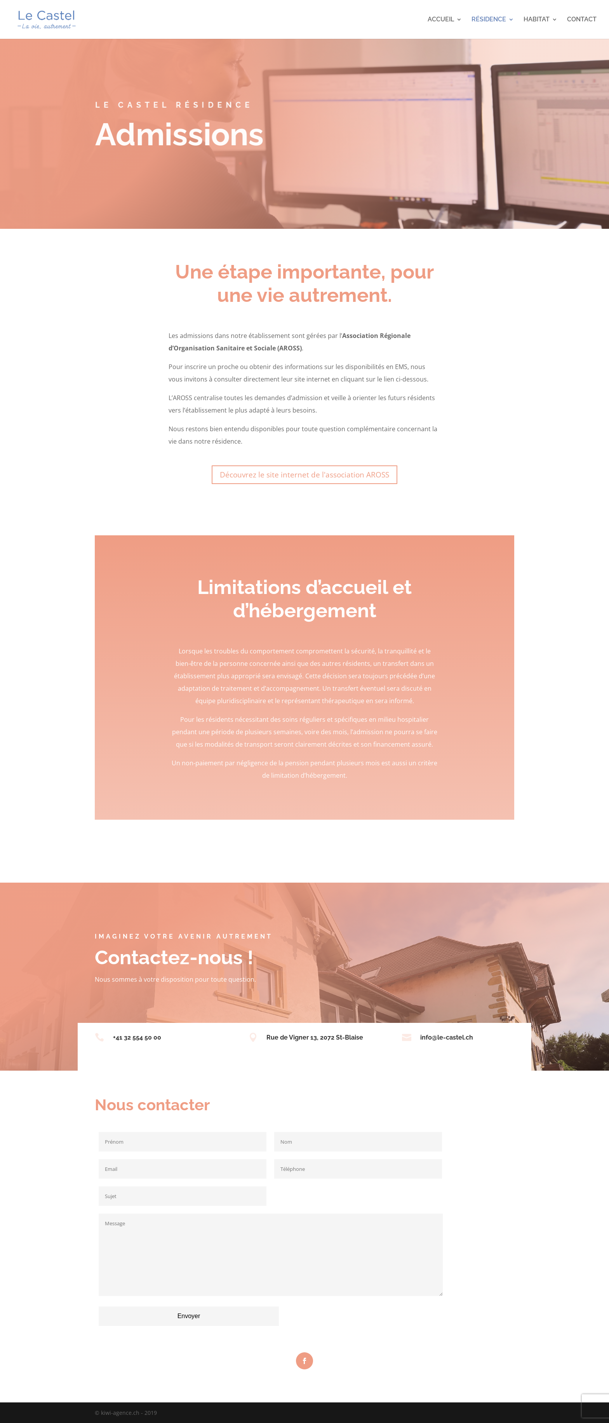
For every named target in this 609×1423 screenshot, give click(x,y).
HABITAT (537, 20)
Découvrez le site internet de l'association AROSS (304, 475)
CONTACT (582, 20)
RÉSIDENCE (489, 20)
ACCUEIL (441, 20)
